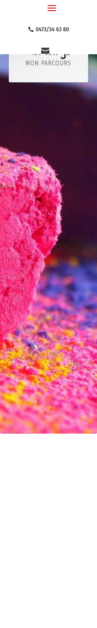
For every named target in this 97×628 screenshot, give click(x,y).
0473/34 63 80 (52, 29)
